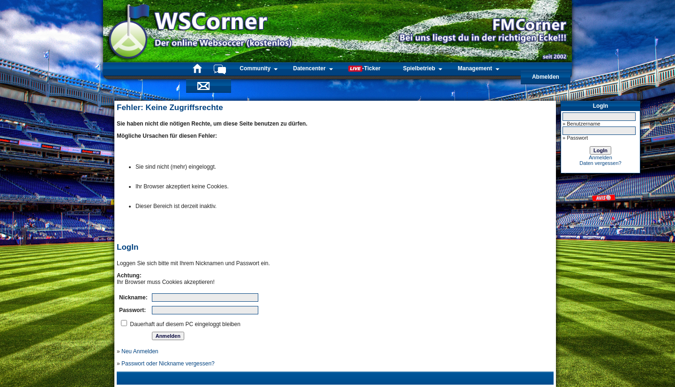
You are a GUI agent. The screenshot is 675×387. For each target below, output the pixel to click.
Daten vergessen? (600, 163)
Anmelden (600, 157)
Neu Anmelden (139, 351)
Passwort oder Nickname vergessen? (168, 363)
